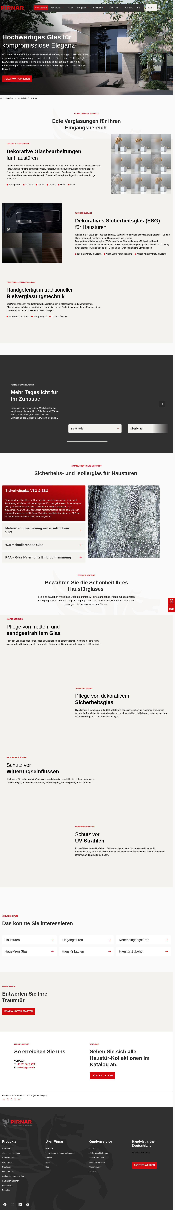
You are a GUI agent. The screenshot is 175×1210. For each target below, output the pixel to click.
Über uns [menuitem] (115, 8)
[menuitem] (40, 8)
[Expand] (117, 428)
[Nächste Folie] (162, 404)
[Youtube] (27, 1200)
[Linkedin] (20, 1200)
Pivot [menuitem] (70, 8)
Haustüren (9, 98)
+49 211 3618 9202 (25, 1060)
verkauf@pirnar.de (26, 1063)
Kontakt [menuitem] (128, 8)
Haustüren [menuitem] (57, 8)
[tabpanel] (86, 521)
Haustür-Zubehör (23, 98)
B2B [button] (151, 8)
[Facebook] (5, 1200)
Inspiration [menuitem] (98, 8)
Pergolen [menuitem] (82, 8)
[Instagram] (12, 1200)
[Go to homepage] (12, 8)
